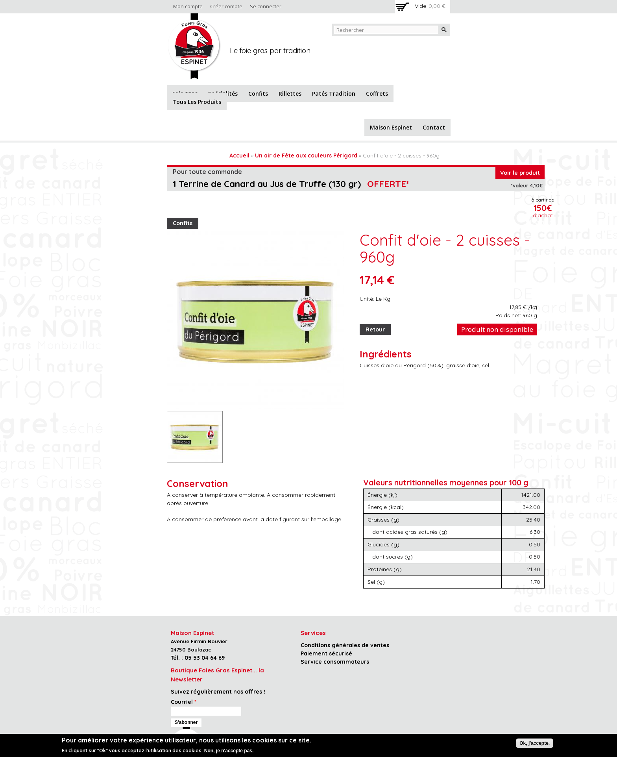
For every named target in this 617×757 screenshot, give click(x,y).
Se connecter (265, 6)
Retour (375, 329)
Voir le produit (520, 172)
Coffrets (377, 93)
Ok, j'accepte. (534, 743)
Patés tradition (333, 93)
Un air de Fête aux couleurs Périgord (306, 155)
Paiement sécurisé (326, 653)
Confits (258, 93)
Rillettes (290, 93)
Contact (434, 127)
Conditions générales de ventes (345, 645)
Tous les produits (196, 101)
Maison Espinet (391, 127)
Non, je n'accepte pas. (229, 750)
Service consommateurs (335, 661)
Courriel (183, 701)
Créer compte (226, 6)
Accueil (239, 155)
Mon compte (188, 6)
